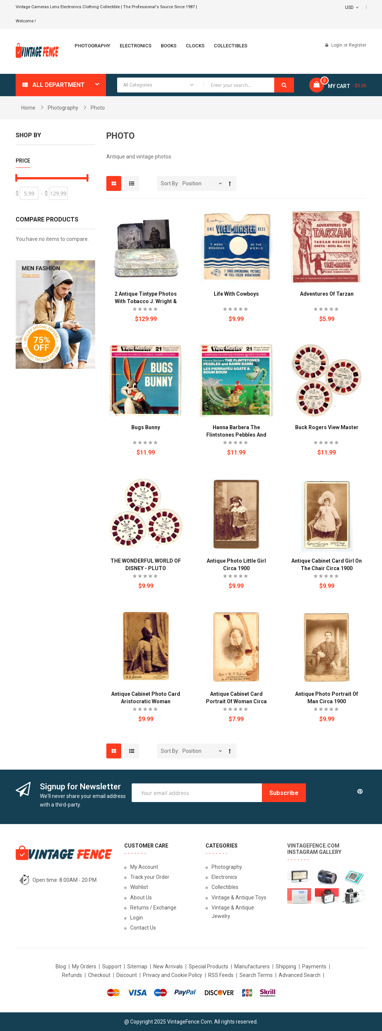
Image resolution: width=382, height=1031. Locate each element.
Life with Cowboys (236, 294)
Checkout (99, 975)
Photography (63, 108)
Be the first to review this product (146, 310)
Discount (126, 975)
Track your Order (149, 877)
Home (28, 108)
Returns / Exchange (153, 908)
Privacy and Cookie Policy (172, 975)
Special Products (208, 966)
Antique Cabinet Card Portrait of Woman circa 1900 (236, 701)
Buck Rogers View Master (326, 427)
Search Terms (256, 975)
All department (58, 84)
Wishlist (139, 887)
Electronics (224, 877)
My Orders (84, 966)
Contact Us (143, 928)
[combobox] (205, 85)
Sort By (169, 183)
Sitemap (137, 966)
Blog (61, 966)
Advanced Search (299, 975)
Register (357, 45)
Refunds (72, 975)
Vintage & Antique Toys (239, 897)
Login (337, 45)
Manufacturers (252, 966)
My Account (144, 867)
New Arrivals (168, 966)
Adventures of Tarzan (327, 294)
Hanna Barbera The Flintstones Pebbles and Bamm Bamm (236, 434)
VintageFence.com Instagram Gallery (314, 849)
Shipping (286, 966)
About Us (141, 897)
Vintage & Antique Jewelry (233, 912)
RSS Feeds (221, 975)
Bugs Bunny (145, 427)
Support (111, 966)
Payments (314, 966)
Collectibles (225, 887)
